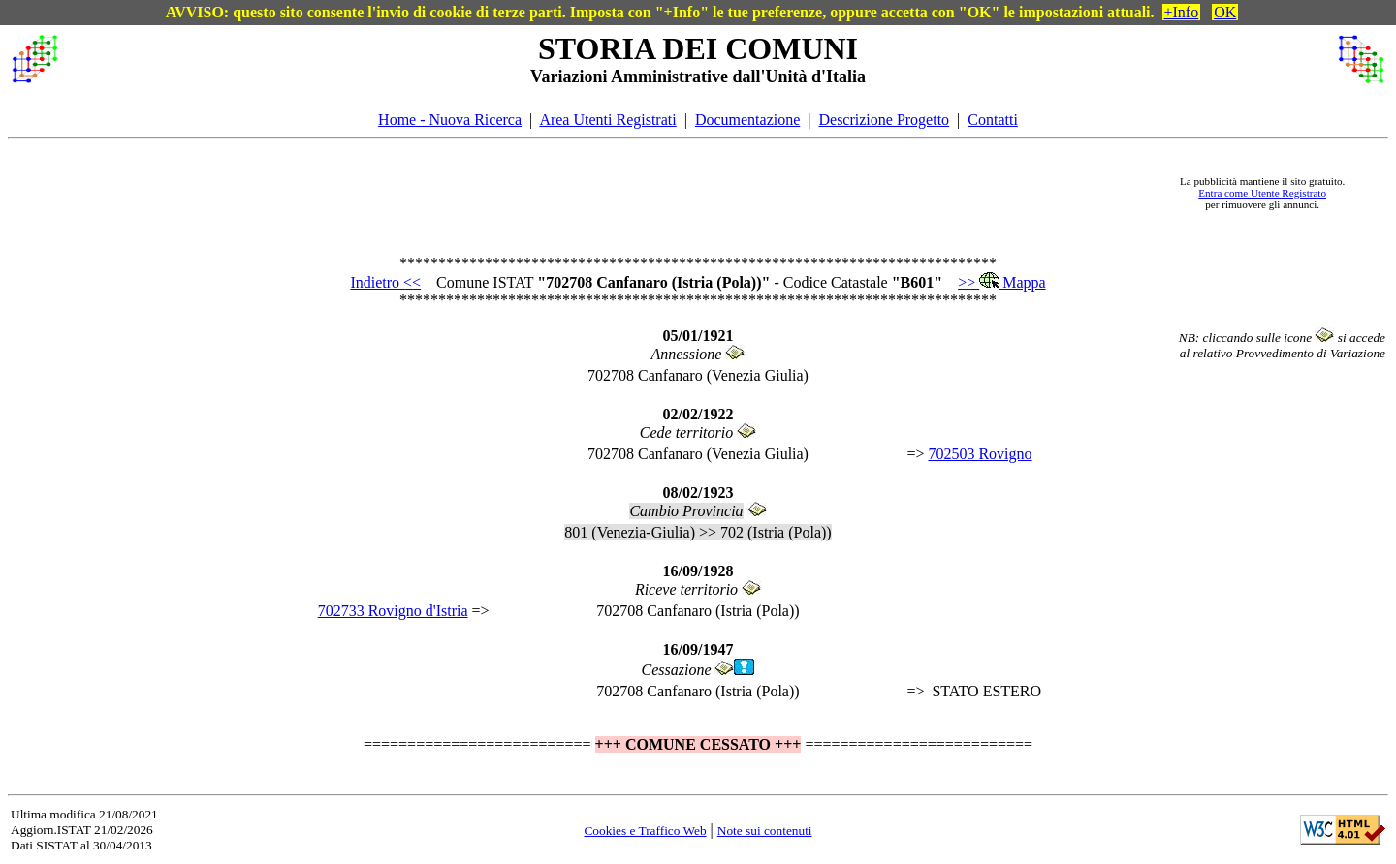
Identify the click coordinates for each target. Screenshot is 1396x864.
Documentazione (747, 119)
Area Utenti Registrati (607, 119)
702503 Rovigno (979, 454)
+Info (1181, 12)
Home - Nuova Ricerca (450, 119)
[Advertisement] (612, 192)
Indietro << (385, 282)
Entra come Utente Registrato (1262, 193)
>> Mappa (1001, 282)
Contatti (993, 119)
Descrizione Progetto (883, 119)
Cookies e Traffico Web (645, 830)
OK (1225, 12)
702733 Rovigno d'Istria (393, 610)
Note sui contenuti (764, 830)
